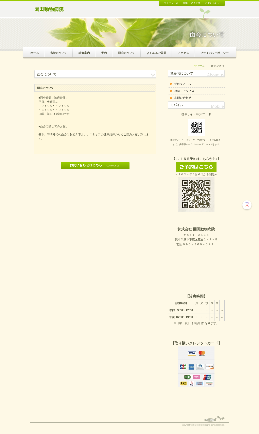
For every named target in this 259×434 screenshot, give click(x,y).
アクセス (183, 53)
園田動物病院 (49, 9)
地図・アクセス (191, 3)
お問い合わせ (212, 3)
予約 (104, 53)
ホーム (34, 53)
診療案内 (84, 53)
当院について (58, 53)
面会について (126, 53)
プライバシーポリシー (214, 53)
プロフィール (171, 3)
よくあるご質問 (156, 53)
